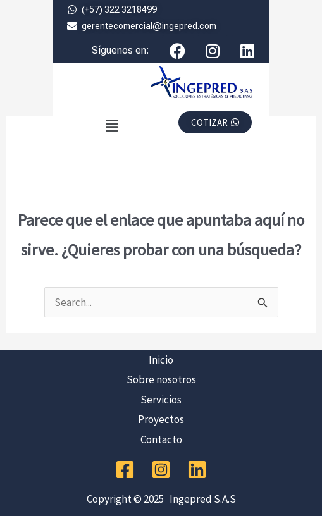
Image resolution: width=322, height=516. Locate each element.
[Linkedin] (197, 469)
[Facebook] (125, 469)
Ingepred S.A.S (201, 499)
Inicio (161, 360)
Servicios (161, 400)
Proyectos (161, 419)
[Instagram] (161, 469)
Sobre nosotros (161, 379)
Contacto (161, 439)
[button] (111, 125)
